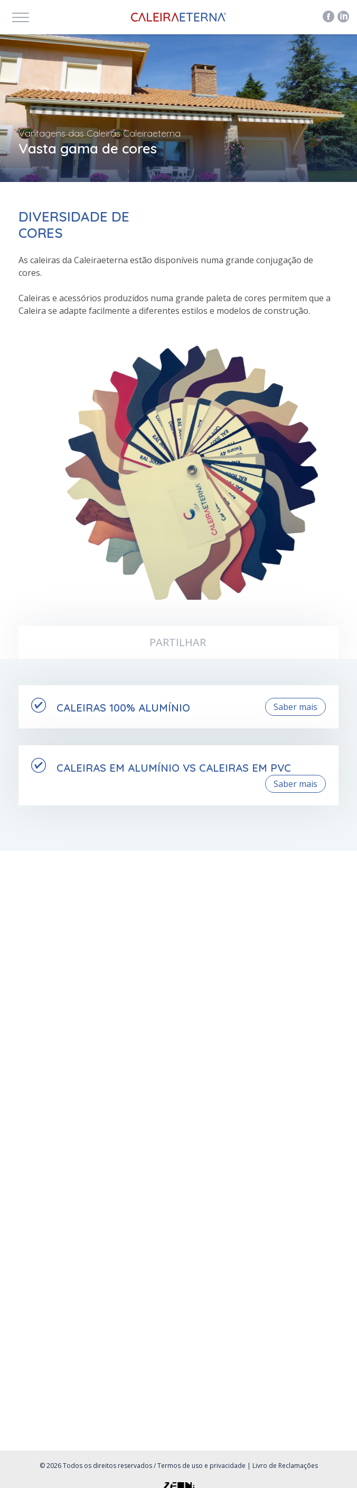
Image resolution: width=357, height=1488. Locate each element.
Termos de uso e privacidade (201, 1465)
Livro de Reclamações (285, 1465)
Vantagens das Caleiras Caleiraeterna (99, 133)
